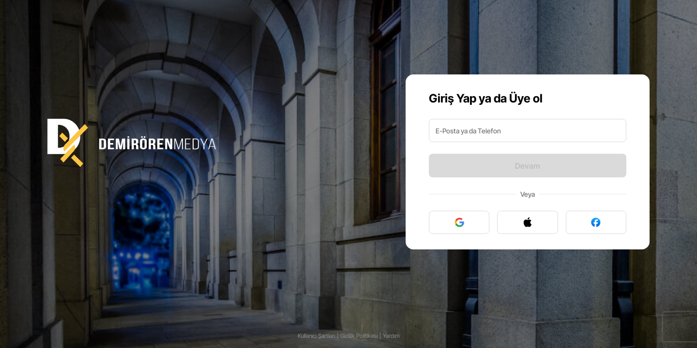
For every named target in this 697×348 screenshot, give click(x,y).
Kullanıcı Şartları (316, 335)
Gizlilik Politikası (359, 335)
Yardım (391, 335)
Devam (527, 166)
